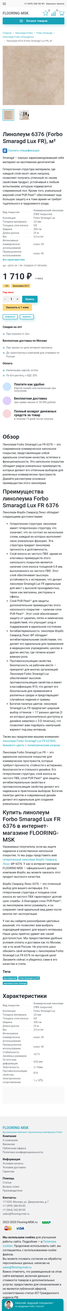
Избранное (10, 317)
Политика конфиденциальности (23, 1152)
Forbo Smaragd (44, 33)
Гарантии (8, 1171)
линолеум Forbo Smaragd (14, 983)
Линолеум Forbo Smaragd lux (18, 37)
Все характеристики (14, 259)
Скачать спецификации (23, 150)
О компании (10, 1140)
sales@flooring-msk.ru (16, 1213)
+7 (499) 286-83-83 (34, 3)
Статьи (7, 1182)
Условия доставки (14, 1167)
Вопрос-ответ (11, 1186)
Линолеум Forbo (24, 33)
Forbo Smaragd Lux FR (29, 978)
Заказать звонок (55, 3)
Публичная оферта (14, 1148)
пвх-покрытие (10, 978)
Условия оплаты (13, 1163)
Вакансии (9, 1144)
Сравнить (26, 317)
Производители (12, 1190)
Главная (7, 33)
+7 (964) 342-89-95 (14, 1210)
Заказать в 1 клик (17, 307)
